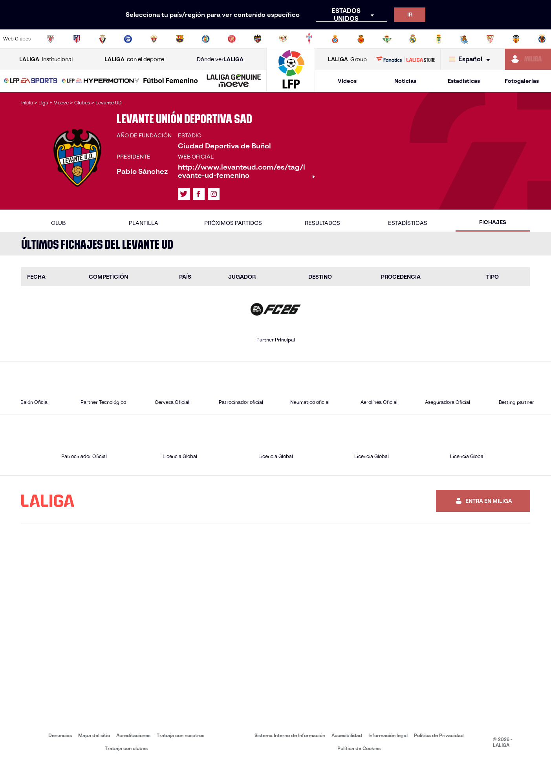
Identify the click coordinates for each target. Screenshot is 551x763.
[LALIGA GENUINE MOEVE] (233, 81)
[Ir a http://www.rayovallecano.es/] (283, 39)
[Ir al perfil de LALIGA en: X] (184, 194)
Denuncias (60, 735)
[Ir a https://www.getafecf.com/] (206, 39)
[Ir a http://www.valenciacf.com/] (516, 39)
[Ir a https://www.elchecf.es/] (154, 39)
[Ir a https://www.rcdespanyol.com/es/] (335, 39)
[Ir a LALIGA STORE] (405, 59)
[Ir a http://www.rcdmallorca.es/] (361, 39)
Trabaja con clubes (126, 748)
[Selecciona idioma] (471, 59)
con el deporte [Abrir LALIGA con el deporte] (134, 59)
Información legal (388, 735)
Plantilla (143, 223)
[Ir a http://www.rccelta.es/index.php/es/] (309, 39)
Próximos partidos (233, 223)
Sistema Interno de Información (289, 735)
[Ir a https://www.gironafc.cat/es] (232, 39)
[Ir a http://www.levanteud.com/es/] (258, 39)
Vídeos (347, 81)
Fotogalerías (522, 81)
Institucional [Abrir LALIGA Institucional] (46, 59)
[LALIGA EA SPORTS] (30, 81)
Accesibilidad (346, 735)
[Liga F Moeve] (170, 81)
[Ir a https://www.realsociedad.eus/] (464, 39)
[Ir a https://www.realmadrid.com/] (413, 39)
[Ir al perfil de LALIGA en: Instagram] (214, 194)
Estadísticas (464, 81)
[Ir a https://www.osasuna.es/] (102, 39)
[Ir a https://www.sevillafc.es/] (490, 39)
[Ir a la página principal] (291, 88)
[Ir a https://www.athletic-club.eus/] (51, 39)
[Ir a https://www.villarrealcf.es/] (542, 39)
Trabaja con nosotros (180, 735)
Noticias (405, 81)
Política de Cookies (359, 748)
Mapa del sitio (94, 735)
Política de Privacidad (439, 735)
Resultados (322, 223)
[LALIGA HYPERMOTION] (100, 81)
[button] (30, 81)
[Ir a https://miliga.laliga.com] (528, 59)
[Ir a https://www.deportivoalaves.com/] (128, 39)
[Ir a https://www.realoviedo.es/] (439, 39)
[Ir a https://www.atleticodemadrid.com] (76, 39)
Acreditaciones (133, 735)
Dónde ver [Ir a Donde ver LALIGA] (220, 59)
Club (58, 223)
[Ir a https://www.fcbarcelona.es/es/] (180, 39)
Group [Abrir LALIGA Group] (347, 59)
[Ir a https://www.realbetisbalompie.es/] (387, 39)
